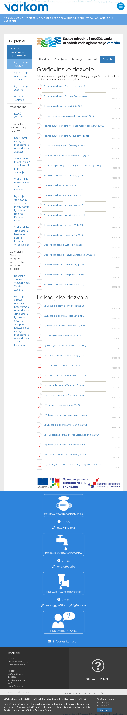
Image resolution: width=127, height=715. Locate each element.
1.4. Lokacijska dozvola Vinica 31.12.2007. (64, 335)
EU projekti (29, 18)
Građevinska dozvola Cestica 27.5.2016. (63, 185)
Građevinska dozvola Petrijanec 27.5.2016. (64, 175)
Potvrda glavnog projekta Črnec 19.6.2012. (64, 145)
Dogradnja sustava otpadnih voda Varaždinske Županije (22, 283)
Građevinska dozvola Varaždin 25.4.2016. (64, 225)
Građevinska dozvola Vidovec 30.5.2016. (64, 205)
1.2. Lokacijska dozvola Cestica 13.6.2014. (64, 316)
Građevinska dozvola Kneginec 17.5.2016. (64, 274)
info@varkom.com (66, 642)
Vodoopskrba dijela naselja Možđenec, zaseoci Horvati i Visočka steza (21, 236)
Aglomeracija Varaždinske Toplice (21, 76)
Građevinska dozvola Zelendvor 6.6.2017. (64, 284)
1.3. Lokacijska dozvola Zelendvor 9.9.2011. (65, 325)
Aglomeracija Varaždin (21, 64)
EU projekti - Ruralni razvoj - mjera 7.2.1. (19, 128)
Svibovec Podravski (19, 98)
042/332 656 (66, 528)
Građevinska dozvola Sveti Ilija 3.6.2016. (63, 245)
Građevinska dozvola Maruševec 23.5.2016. (65, 215)
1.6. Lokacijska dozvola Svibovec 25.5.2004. (65, 355)
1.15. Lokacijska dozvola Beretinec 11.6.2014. (65, 444)
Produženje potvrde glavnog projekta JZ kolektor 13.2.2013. (72, 165)
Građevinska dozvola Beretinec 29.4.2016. (64, 264)
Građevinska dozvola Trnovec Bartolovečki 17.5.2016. (69, 255)
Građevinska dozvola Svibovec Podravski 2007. (67, 96)
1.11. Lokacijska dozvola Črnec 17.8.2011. (63, 405)
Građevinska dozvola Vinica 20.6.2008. (63, 106)
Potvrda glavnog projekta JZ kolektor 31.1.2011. (66, 136)
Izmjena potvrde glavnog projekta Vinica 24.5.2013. (69, 116)
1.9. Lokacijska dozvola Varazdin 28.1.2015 (64, 385)
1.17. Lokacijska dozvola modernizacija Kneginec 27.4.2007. (72, 464)
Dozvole (107, 59)
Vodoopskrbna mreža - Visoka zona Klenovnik (22, 184)
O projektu (60, 59)
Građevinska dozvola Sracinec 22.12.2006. (64, 86)
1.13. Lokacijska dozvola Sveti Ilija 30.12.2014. (65, 425)
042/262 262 (66, 567)
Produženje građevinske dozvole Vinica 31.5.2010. (68, 155)
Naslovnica (11, 18)
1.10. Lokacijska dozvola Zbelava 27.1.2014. (65, 395)
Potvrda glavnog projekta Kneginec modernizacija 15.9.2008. (74, 126)
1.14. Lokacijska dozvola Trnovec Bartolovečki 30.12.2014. (72, 435)
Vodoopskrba (18, 106)
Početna (44, 59)
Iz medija (77, 59)
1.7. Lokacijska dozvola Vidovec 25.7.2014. (64, 365)
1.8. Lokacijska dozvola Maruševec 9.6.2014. (65, 375)
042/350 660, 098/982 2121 (66, 605)
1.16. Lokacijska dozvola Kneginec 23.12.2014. (66, 454)
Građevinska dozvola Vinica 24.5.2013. (63, 195)
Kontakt (92, 59)
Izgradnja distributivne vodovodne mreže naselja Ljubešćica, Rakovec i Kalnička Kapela (21, 208)
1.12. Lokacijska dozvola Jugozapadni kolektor (66, 415)
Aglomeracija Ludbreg (21, 88)
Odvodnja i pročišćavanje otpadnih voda (66, 18)
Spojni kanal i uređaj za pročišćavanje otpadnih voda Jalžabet (22, 145)
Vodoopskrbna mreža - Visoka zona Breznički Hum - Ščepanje (22, 165)
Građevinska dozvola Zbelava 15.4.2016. (63, 235)
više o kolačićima (42, 710)
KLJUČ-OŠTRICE (19, 115)
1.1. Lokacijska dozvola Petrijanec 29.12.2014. (65, 306)
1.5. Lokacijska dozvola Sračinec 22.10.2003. (65, 345)
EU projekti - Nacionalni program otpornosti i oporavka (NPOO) (17, 260)
